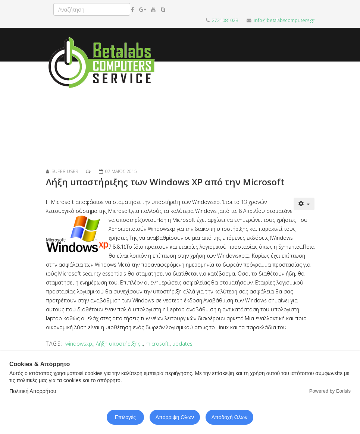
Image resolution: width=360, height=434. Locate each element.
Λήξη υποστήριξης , (119, 343)
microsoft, (157, 343)
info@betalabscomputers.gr (284, 20)
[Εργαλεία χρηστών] (304, 204)
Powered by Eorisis (330, 391)
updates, (183, 343)
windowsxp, (79, 343)
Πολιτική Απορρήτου (32, 391)
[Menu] (311, 114)
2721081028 (225, 20)
